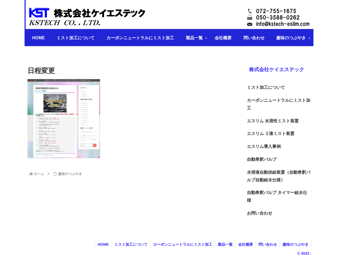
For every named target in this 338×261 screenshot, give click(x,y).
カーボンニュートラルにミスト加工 (278, 104)
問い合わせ (268, 244)
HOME (103, 244)
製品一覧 (225, 244)
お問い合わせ (259, 213)
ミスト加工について (266, 87)
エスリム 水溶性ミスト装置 (273, 121)
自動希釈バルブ (261, 159)
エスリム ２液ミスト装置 (270, 133)
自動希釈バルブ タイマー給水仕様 (277, 196)
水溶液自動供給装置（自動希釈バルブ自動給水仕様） (278, 176)
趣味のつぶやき (295, 244)
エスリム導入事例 (264, 146)
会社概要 (245, 244)
